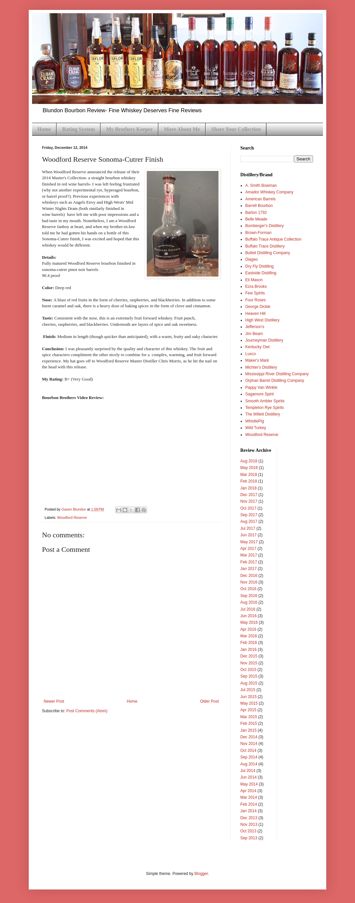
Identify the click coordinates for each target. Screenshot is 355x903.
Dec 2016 (248, 575)
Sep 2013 (248, 838)
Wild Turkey (255, 427)
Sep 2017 (248, 515)
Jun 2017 (248, 535)
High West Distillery (262, 320)
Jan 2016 (248, 649)
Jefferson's (254, 326)
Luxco (250, 353)
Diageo (251, 259)
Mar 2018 (248, 474)
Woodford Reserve (72, 517)
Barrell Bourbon (259, 205)
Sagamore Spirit (259, 394)
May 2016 (249, 622)
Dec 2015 (248, 656)
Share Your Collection (236, 129)
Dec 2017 (248, 494)
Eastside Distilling (260, 273)
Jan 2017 (248, 568)
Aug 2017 (248, 521)
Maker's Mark (257, 360)
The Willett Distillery (262, 414)
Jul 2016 (247, 609)
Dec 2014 (248, 737)
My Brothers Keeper (129, 129)
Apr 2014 (248, 790)
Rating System (78, 129)
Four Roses (255, 300)
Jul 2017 (247, 528)
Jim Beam (254, 333)
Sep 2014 (248, 757)
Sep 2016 (248, 595)
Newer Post (54, 701)
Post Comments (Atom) (86, 711)
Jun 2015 (248, 696)
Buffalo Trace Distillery (265, 246)
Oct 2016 (248, 588)
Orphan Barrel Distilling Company (274, 380)
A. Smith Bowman (261, 185)
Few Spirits (255, 293)
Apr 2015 (248, 710)
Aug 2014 (248, 764)
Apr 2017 (248, 548)
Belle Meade (256, 219)
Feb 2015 (248, 723)
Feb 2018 (248, 481)
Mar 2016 (248, 636)
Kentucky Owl (257, 347)
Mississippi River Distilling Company (277, 374)
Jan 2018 (248, 488)
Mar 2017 (248, 555)
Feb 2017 (248, 562)
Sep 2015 (248, 676)
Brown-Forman (258, 232)
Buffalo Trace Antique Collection (273, 239)
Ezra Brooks (256, 286)
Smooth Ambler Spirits (265, 401)
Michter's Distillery (261, 367)
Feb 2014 (248, 804)
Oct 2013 (248, 831)
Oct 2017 (248, 508)
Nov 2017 (248, 501)
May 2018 (249, 467)
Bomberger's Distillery (264, 225)
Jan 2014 (248, 811)
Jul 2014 (247, 770)
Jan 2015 (248, 730)
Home (44, 129)
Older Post (209, 701)
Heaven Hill (255, 313)
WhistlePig (254, 421)
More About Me (182, 129)
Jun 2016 (248, 616)
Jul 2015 (247, 689)
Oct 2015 (248, 669)
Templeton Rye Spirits (264, 407)
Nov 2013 (248, 824)
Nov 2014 (248, 743)
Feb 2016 (248, 642)
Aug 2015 (248, 683)
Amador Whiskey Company (269, 192)
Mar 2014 (248, 797)
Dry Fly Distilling (259, 266)
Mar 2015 (248, 717)
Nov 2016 (248, 582)
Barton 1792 (256, 212)
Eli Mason (254, 280)
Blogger (201, 873)
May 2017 (249, 542)
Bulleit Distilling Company (267, 253)
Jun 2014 (248, 777)
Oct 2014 (248, 750)
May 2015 (249, 703)
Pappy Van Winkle (261, 387)
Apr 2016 (248, 629)
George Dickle (257, 306)
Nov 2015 (248, 663)
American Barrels (260, 199)
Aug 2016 (248, 602)
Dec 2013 (248, 818)
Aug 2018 (248, 461)
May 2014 (249, 784)
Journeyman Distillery (264, 340)
